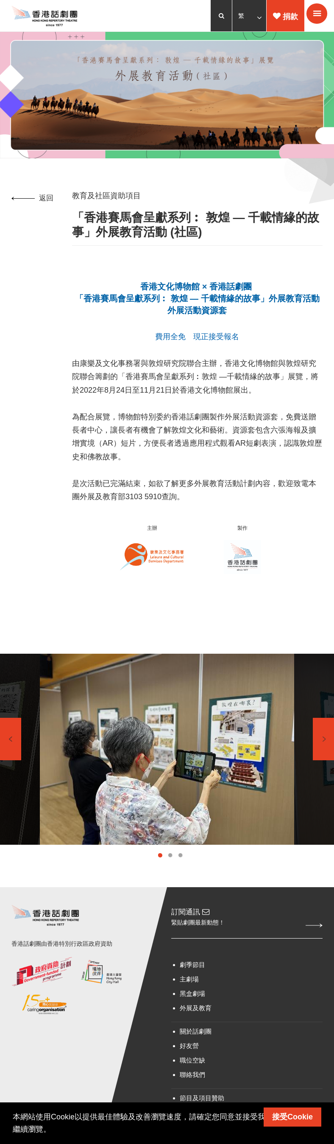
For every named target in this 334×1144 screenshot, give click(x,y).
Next (323, 747)
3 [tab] (180, 863)
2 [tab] (170, 863)
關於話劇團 (196, 1040)
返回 (34, 200)
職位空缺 (192, 1069)
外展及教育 (196, 1016)
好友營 (189, 1054)
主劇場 (189, 988)
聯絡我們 (192, 1083)
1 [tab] (160, 863)
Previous (10, 747)
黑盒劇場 (192, 1002)
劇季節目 (192, 973)
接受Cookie (292, 1117)
